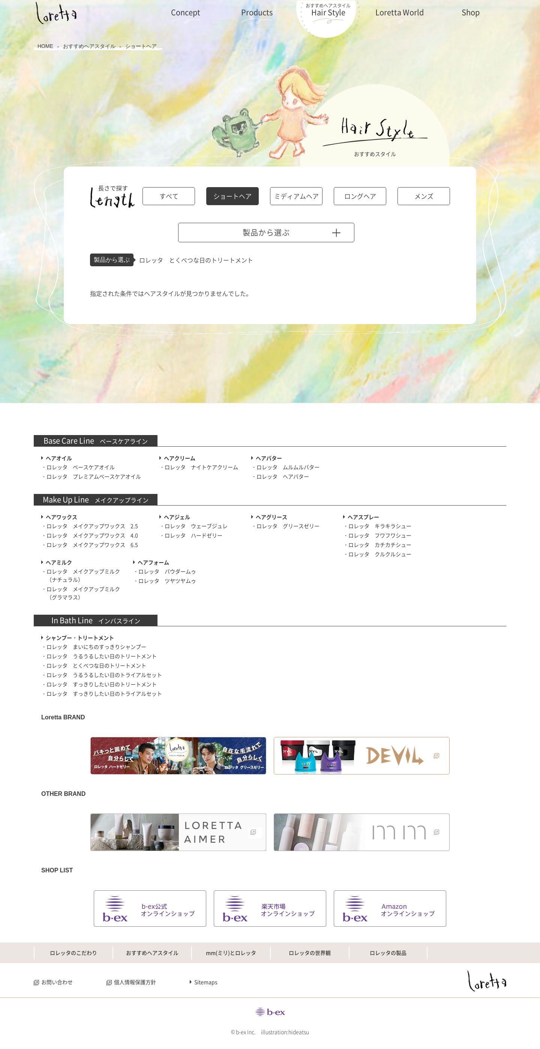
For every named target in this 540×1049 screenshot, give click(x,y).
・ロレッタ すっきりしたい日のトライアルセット (101, 693)
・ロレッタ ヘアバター (280, 476)
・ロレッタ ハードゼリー (190, 535)
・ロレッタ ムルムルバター (285, 467)
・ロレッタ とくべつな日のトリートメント (93, 665)
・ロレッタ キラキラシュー (377, 526)
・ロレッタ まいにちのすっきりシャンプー (93, 646)
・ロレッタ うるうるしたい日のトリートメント (99, 656)
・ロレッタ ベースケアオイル (78, 467)
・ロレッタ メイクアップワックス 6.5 (89, 544)
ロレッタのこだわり (73, 952)
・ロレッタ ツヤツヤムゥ (164, 580)
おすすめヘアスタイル (152, 952)
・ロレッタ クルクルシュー (377, 554)
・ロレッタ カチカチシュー (377, 544)
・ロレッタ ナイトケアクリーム (198, 467)
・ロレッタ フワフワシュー (377, 535)
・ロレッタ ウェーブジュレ (193, 526)
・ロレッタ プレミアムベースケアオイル (91, 476)
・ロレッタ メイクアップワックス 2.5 (89, 526)
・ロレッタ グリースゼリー (285, 526)
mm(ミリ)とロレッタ (231, 952)
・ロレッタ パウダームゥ (164, 571)
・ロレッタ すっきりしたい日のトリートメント (99, 684)
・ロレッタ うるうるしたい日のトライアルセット (101, 674)
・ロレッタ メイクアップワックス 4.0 (89, 535)
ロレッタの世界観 (310, 952)
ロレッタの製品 (388, 952)
